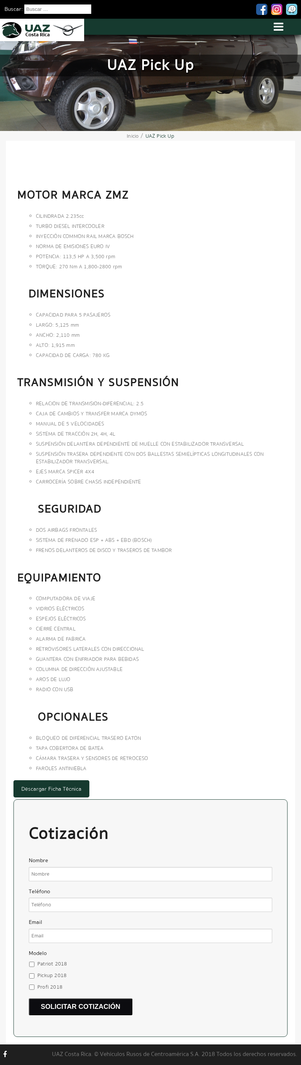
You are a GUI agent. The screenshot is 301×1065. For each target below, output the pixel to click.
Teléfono (39, 891)
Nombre (38, 860)
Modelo (38, 953)
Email (35, 922)
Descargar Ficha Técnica (51, 788)
